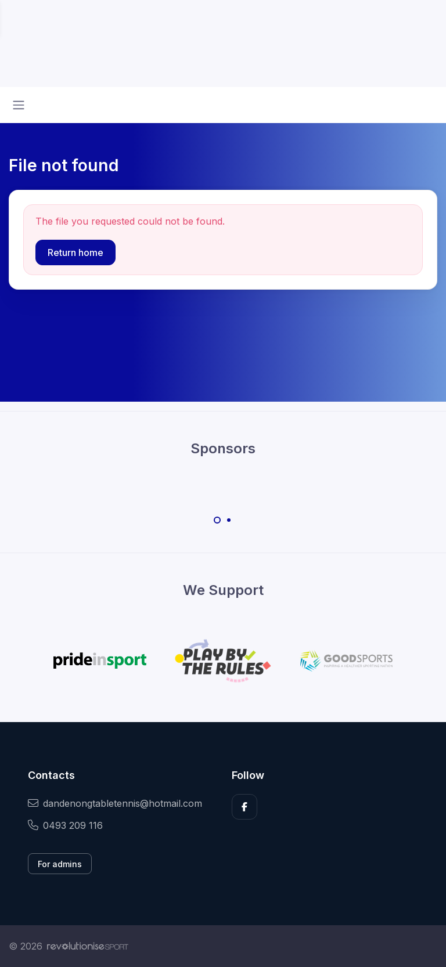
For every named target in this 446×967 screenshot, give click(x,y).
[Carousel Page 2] (228, 520)
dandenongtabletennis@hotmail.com (115, 803)
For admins (60, 864)
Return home (75, 252)
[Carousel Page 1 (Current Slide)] (217, 520)
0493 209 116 (65, 825)
